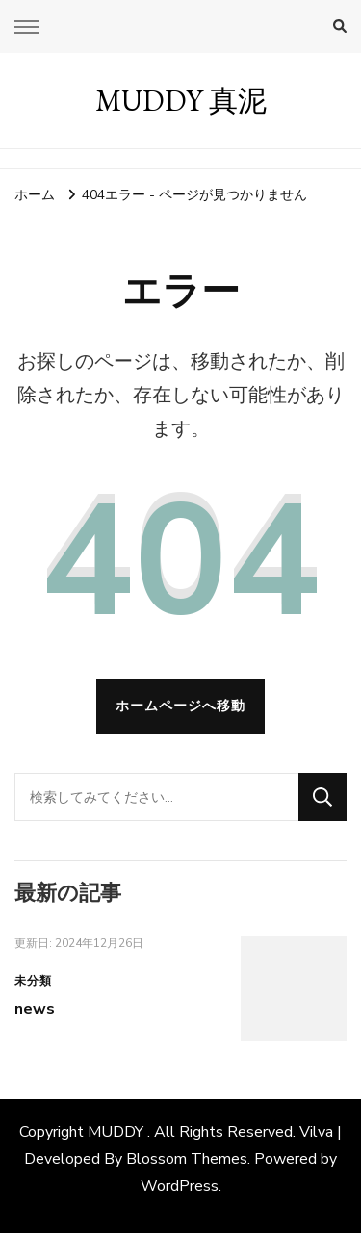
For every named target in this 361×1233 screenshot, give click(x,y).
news (34, 1008)
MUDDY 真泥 (181, 100)
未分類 (33, 981)
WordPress (180, 1185)
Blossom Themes (186, 1158)
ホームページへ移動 (180, 706)
